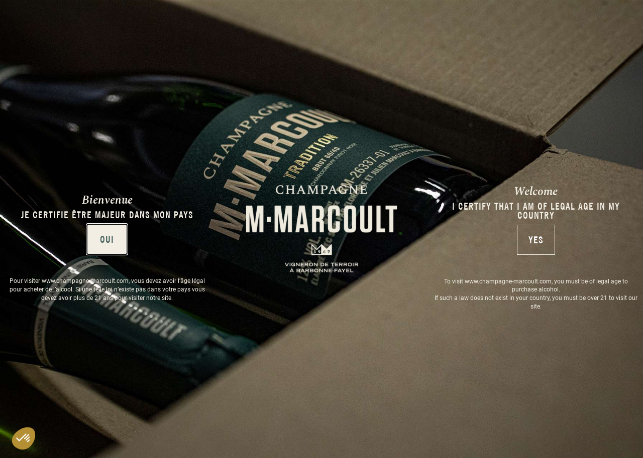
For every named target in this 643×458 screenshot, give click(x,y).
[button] (24, 438)
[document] (321, 229)
